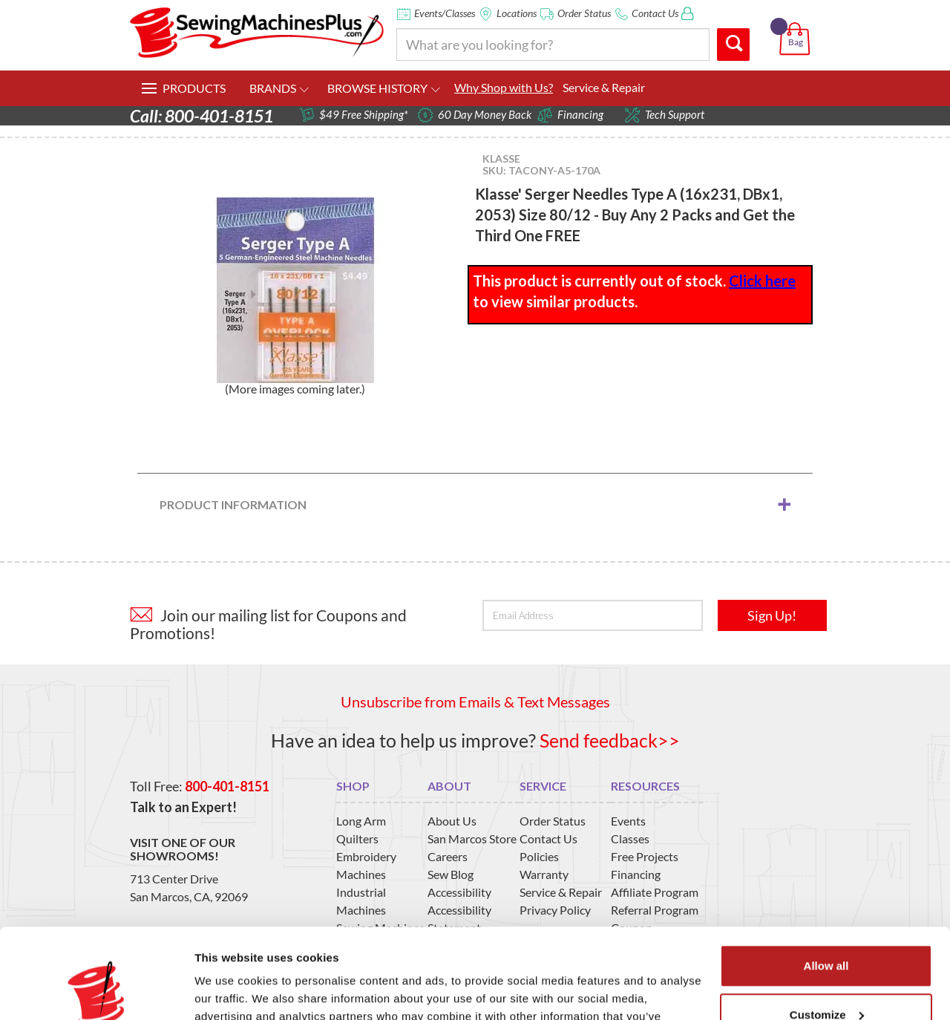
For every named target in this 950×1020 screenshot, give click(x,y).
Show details (228, 990)
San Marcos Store (472, 838)
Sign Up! (771, 615)
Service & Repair (604, 87)
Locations (517, 13)
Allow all (826, 881)
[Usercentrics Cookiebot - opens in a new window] (96, 991)
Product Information (233, 504)
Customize (827, 929)
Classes (630, 838)
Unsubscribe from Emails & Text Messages (475, 701)
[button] (797, 21)
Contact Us (655, 13)
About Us (452, 821)
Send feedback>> (610, 740)
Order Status (584, 13)
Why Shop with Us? (503, 87)
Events (628, 821)
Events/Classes (444, 13)
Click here (762, 281)
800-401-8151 (227, 786)
